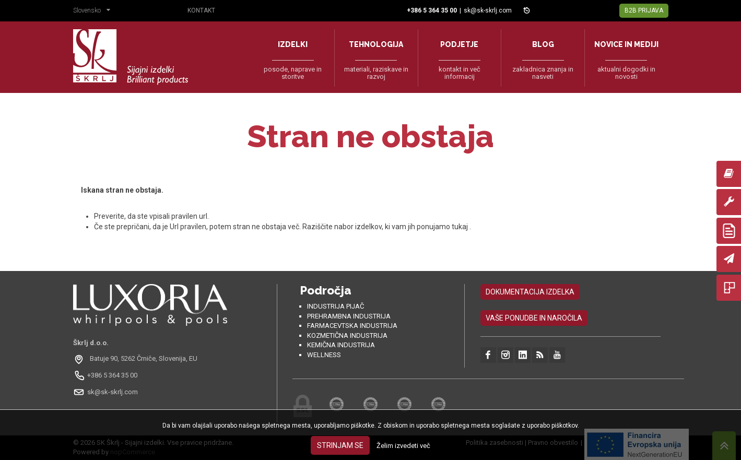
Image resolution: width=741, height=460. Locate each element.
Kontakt (201, 10)
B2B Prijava (644, 10)
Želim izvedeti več (403, 446)
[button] (94, 11)
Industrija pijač (335, 306)
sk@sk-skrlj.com (488, 10)
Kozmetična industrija (347, 335)
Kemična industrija (341, 345)
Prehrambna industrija (349, 316)
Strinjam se (340, 445)
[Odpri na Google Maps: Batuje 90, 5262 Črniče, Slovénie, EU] (136, 358)
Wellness (324, 355)
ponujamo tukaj (443, 226)
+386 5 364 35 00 (112, 375)
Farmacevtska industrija (352, 325)
